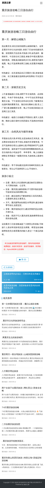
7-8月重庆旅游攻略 (10, 407)
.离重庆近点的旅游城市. (12, 337)
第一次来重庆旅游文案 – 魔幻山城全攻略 (20, 304)
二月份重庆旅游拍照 (11, 424)
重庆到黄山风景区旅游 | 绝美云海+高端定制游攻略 (21, 459)
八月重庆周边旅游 (10, 371)
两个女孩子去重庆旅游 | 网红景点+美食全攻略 (21, 389)
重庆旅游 (18, 16)
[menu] (41, 3)
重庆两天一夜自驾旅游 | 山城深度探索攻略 (21, 354)
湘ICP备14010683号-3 (34, 482)
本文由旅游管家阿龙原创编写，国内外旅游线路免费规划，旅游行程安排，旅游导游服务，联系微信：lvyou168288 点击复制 (22, 246)
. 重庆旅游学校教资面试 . (13, 441)
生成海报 (7, 267)
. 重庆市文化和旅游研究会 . (14, 321)
